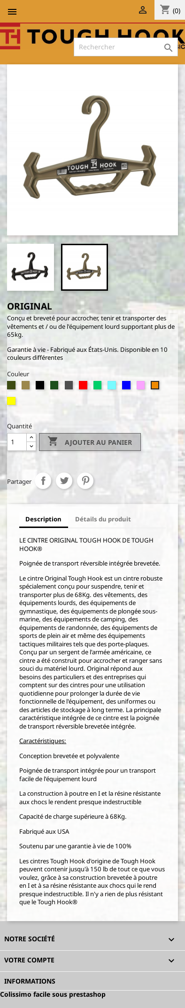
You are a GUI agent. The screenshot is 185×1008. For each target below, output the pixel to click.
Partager (43, 481)
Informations (29, 981)
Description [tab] (43, 519)
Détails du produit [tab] (103, 519)
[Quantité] (17, 442)
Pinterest (85, 481)
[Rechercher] (126, 47)
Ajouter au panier (89, 442)
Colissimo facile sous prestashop (53, 994)
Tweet (64, 481)
